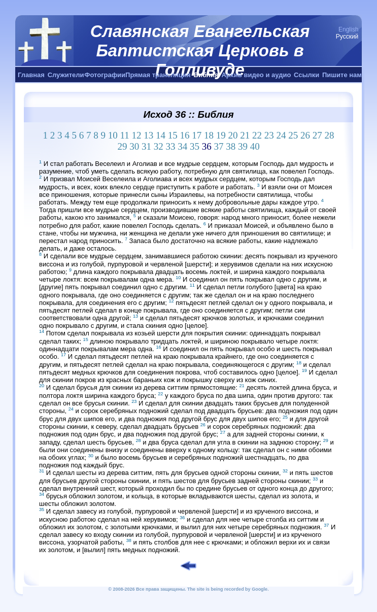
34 (182, 146)
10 (113, 135)
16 (185, 135)
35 (194, 146)
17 (196, 135)
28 (329, 135)
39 (243, 146)
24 (281, 135)
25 (293, 135)
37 (218, 146)
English (348, 29)
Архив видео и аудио (256, 75)
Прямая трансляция (158, 75)
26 (305, 135)
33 (170, 146)
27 (317, 135)
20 (233, 135)
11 (124, 135)
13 (148, 135)
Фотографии (104, 75)
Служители (66, 75)
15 (173, 135)
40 (255, 146)
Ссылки (306, 75)
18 (209, 135)
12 (137, 135)
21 (245, 135)
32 (158, 146)
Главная (31, 75)
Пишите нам (342, 75)
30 (134, 146)
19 (221, 135)
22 (257, 135)
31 (146, 146)
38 (230, 146)
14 (160, 135)
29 (122, 146)
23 (269, 135)
